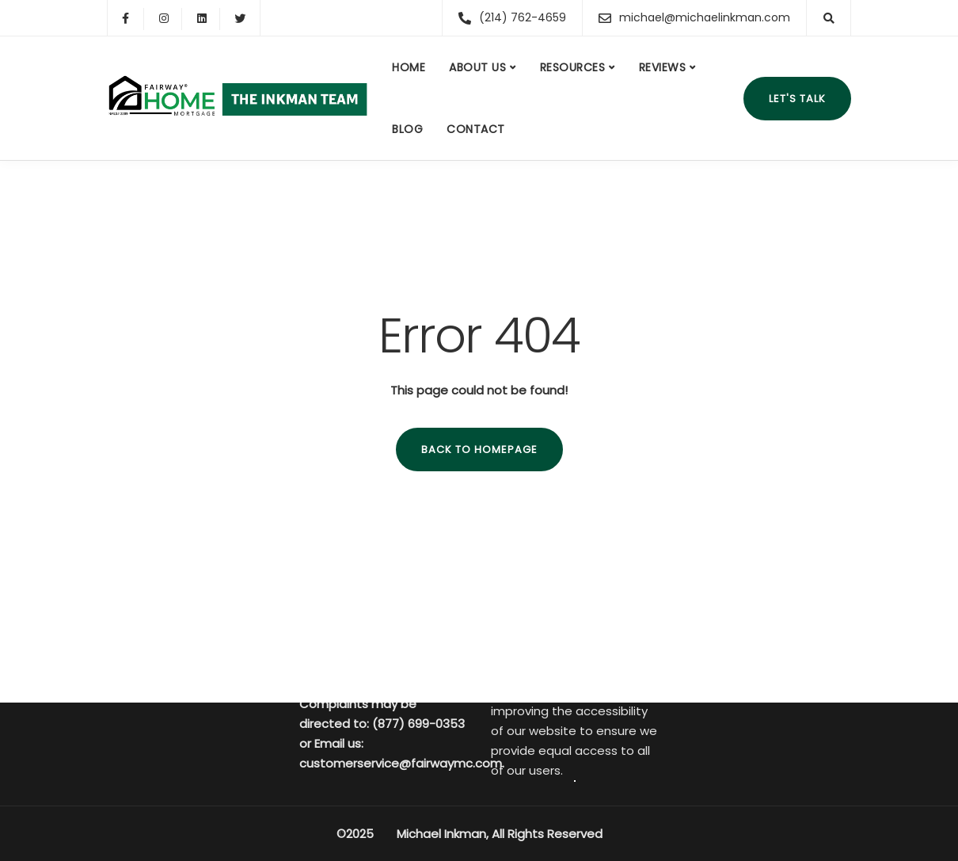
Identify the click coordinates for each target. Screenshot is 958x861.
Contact (476, 129)
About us (477, 67)
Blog (407, 129)
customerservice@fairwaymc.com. (401, 763)
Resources (573, 67)
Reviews (662, 67)
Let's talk (797, 98)
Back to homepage (479, 449)
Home (408, 67)
